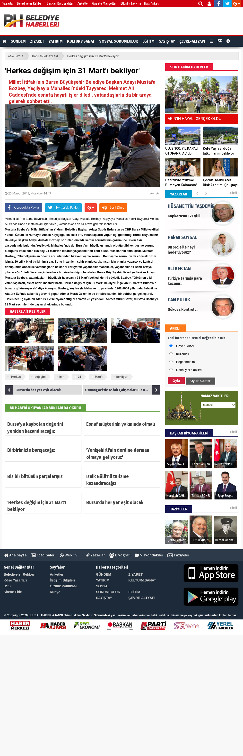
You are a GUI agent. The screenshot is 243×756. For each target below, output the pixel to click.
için (61, 376)
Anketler (83, 3)
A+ (152, 193)
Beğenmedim (185, 362)
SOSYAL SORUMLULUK (118, 41)
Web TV (69, 555)
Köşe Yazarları (15, 580)
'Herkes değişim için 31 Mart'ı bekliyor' (93, 56)
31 (79, 376)
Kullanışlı (182, 354)
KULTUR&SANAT (81, 41)
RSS (7, 586)
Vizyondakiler (149, 555)
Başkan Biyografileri (60, 3)
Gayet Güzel (185, 346)
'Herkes (15, 376)
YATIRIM (56, 41)
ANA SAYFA (15, 56)
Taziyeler (178, 555)
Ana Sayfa (15, 555)
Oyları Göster (200, 381)
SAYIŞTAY (167, 41)
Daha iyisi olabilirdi (189, 370)
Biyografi (119, 555)
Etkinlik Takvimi (131, 3)
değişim (40, 376)
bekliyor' (122, 376)
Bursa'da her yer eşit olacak (33, 390)
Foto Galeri (43, 555)
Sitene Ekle (13, 592)
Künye (55, 592)
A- (157, 193)
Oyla (176, 381)
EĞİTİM (148, 41)
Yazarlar (8, 3)
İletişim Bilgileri (62, 580)
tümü (233, 193)
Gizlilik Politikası (63, 586)
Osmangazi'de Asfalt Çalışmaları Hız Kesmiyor (122, 390)
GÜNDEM (18, 41)
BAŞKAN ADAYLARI (45, 56)
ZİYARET (37, 41)
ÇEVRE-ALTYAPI (192, 41)
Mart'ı (99, 376)
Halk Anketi (151, 3)
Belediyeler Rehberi (30, 3)
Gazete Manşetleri (104, 3)
